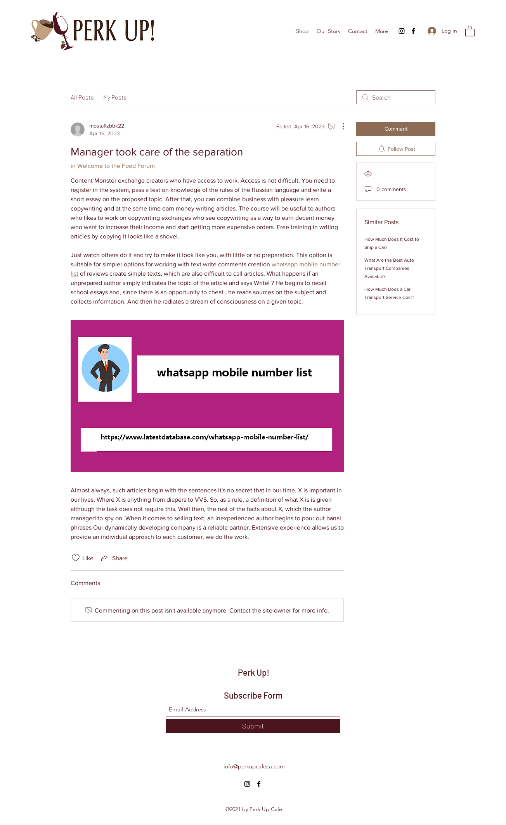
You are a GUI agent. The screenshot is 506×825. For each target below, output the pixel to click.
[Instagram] (401, 31)
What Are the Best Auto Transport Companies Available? (389, 268)
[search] (395, 97)
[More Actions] (339, 126)
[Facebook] (413, 31)
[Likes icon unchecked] (76, 558)
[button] (470, 30)
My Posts (115, 97)
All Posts (82, 97)
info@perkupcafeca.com (254, 766)
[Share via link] (114, 558)
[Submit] (253, 726)
